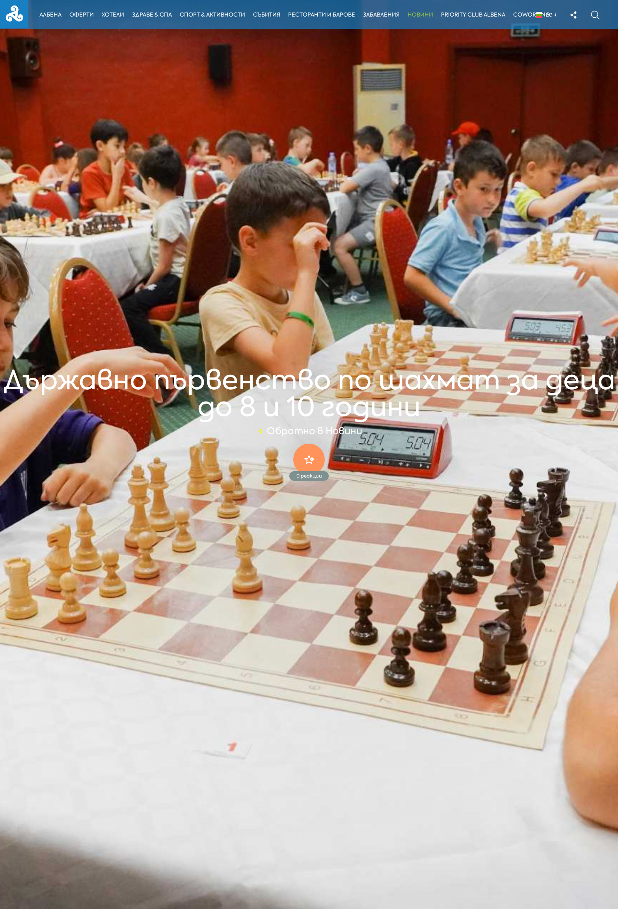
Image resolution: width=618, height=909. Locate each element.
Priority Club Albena (475, 14)
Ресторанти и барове (323, 14)
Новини (422, 14)
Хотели (113, 14)
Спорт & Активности (213, 14)
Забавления (383, 14)
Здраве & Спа (152, 14)
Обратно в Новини (309, 431)
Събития (268, 14)
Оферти (82, 14)
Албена (50, 14)
